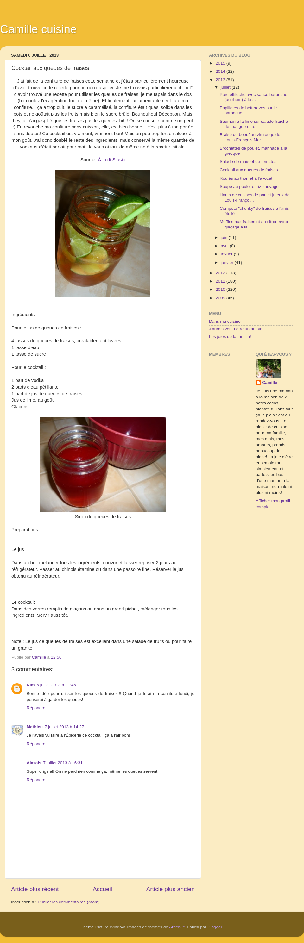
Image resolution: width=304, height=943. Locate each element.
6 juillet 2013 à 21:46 (56, 685)
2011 (221, 281)
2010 (221, 289)
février (227, 254)
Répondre (36, 707)
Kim (31, 685)
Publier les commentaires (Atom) (69, 902)
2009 (221, 298)
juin (225, 237)
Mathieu (35, 726)
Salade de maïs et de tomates (248, 161)
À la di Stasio (111, 159)
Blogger (215, 927)
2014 (221, 71)
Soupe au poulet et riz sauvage (249, 186)
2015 (221, 63)
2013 (221, 80)
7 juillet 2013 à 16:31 (63, 762)
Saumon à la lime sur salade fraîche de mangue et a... (254, 124)
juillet (226, 87)
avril (225, 245)
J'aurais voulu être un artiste (235, 329)
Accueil (102, 889)
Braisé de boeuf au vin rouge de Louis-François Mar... (250, 137)
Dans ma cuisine (225, 321)
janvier (228, 262)
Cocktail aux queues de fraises (249, 169)
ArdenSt (177, 927)
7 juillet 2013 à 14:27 (64, 726)
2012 (221, 273)
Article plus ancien (170, 889)
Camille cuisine (38, 29)
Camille (269, 382)
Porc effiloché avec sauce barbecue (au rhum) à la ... (254, 97)
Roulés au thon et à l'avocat (246, 178)
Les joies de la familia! (230, 336)
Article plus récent (35, 889)
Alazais (34, 762)
